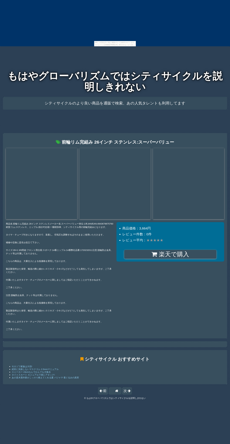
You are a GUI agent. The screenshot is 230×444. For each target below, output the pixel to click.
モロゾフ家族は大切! (22, 366)
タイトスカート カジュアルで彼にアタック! (33, 375)
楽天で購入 (170, 254)
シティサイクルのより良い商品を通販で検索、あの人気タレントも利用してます (115, 103)
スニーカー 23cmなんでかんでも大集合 (31, 372)
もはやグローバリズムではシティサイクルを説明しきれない (115, 81)
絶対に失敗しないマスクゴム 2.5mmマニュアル (35, 369)
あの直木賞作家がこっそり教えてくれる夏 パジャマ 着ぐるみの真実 (45, 377)
